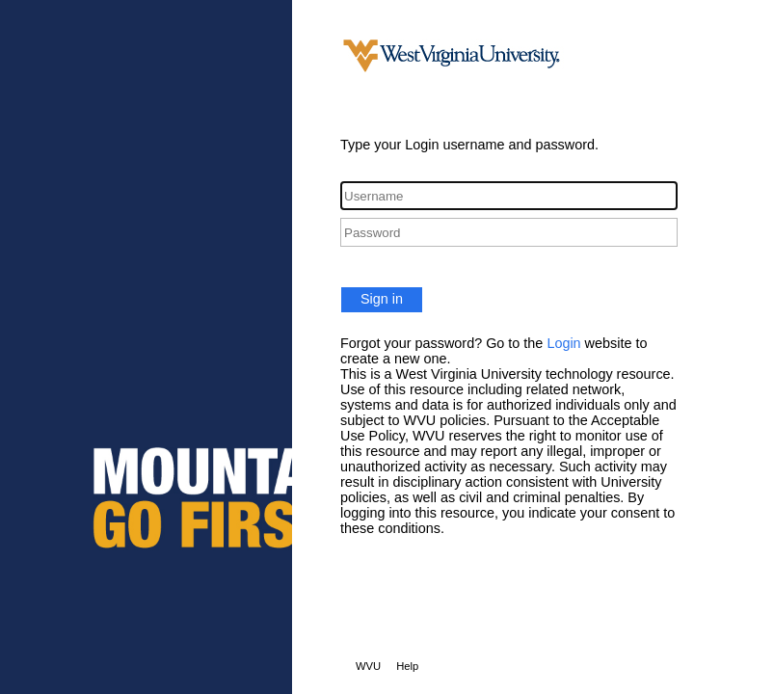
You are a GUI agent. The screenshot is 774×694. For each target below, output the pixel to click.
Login (563, 343)
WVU (368, 666)
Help (407, 666)
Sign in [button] (381, 299)
